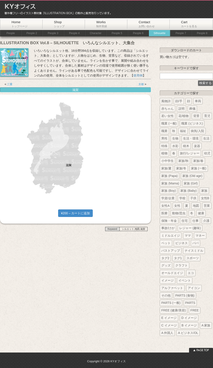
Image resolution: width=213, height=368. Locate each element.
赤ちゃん (167, 108)
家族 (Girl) (191, 183)
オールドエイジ (172, 273)
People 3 (53, 33)
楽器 (197, 146)
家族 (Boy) (168, 190)
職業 (164, 131)
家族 (204, 190)
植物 (164, 153)
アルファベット (172, 288)
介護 (206, 220)
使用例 (138, 75)
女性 (177, 205)
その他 (166, 295)
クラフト (181, 265)
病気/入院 (197, 131)
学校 (182, 198)
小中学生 (167, 161)
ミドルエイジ (170, 235)
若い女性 (167, 116)
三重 (9, 84)
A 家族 (205, 325)
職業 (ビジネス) (192, 123)
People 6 (138, 33)
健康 (201, 213)
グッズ (166, 265)
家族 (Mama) (170, 183)
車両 (198, 101)
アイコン (194, 288)
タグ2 (165, 258)
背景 (196, 116)
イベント (184, 280)
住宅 (184, 220)
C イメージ (169, 325)
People (10, 33)
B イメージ (189, 325)
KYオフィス (56, 9)
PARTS (190, 303)
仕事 (195, 220)
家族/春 (198, 161)
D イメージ (189, 318)
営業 (207, 205)
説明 (181, 108)
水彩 (175, 146)
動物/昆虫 (178, 213)
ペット (166, 243)
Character (96, 33)
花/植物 (183, 116)
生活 (206, 138)
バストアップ (170, 250)
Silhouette (159, 33)
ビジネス (181, 243)
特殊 (164, 146)
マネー (200, 235)
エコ (191, 273)
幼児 (207, 153)
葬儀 (192, 108)
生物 (175, 138)
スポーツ (192, 258)
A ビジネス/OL (188, 333)
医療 (164, 213)
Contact (147, 24)
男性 (164, 138)
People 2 (31, 33)
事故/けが (168, 228)
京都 (141, 84)
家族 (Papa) (169, 176)
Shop (59, 24)
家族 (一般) (198, 168)
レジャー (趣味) (190, 228)
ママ (188, 235)
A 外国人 (167, 333)
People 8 (202, 33)
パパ (195, 243)
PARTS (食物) (185, 295)
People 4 (74, 33)
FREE (194, 310)
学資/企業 (168, 198)
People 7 (181, 33)
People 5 (117, 33)
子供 (193, 198)
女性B (205, 198)
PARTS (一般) (171, 303)
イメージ (167, 280)
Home (20, 24)
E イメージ (169, 318)
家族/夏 (166, 168)
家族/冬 (181, 168)
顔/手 (178, 101)
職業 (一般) (169, 123)
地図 (196, 205)
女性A (165, 205)
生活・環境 (191, 138)
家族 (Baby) (188, 190)
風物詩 (166, 101)
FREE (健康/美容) (173, 310)
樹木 (186, 146)
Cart (189, 24)
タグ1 (178, 258)
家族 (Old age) (192, 176)
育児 (207, 116)
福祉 (183, 131)
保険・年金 (169, 220)
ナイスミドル (194, 250)
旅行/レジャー (189, 153)
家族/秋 (183, 161)
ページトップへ (201, 350)
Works (101, 24)
